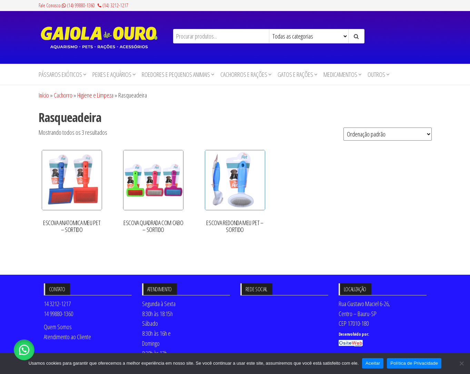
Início (44, 95)
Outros (376, 74)
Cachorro (63, 95)
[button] (24, 350)
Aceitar (373, 363)
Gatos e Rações (295, 74)
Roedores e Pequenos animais (176, 74)
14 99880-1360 (58, 314)
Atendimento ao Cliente (67, 337)
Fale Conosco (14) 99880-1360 (67, 5)
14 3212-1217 (57, 304)
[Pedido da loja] (387, 134)
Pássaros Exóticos (60, 74)
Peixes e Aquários (111, 74)
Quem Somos (58, 327)
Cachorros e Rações (243, 74)
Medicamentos (340, 74)
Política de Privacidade (414, 363)
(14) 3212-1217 (113, 5)
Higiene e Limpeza (95, 95)
